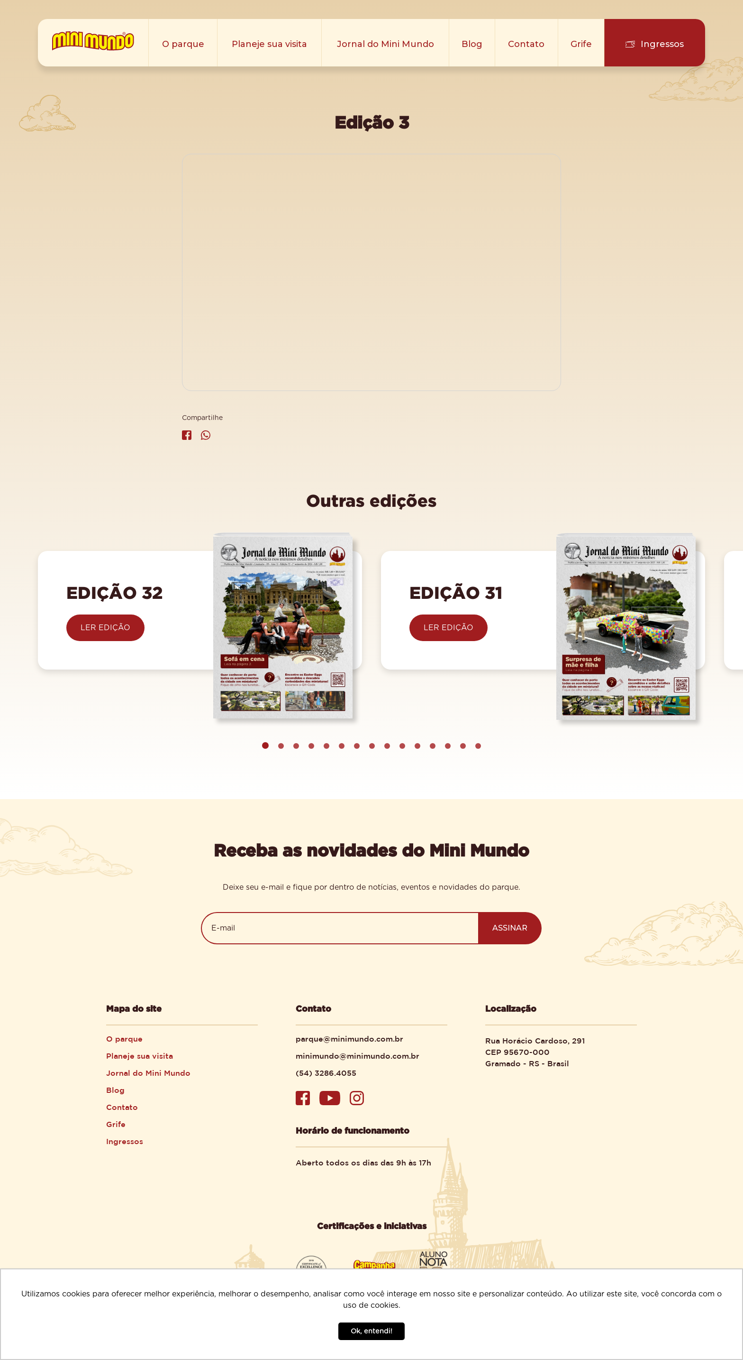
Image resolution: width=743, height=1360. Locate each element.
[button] (281, 746)
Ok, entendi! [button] (371, 1331)
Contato (527, 44)
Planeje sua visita (270, 44)
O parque (183, 44)
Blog (472, 44)
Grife (581, 44)
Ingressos (662, 44)
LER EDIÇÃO (105, 628)
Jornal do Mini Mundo (385, 44)
